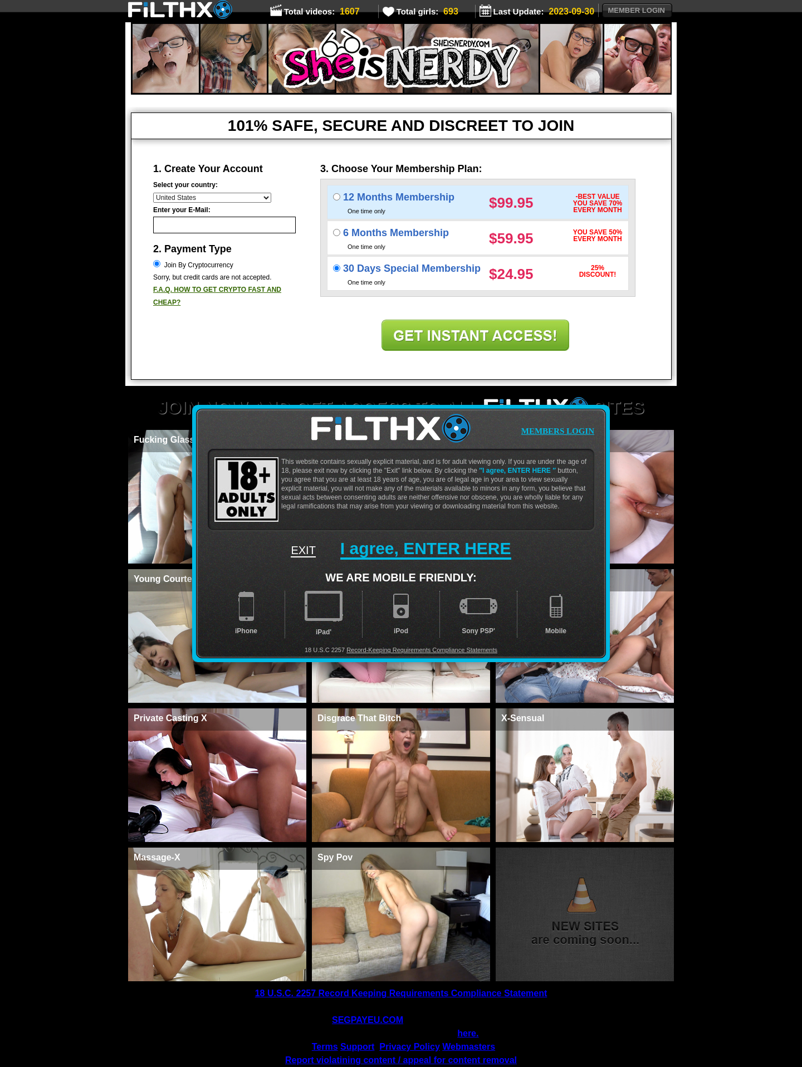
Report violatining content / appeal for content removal (401, 1060)
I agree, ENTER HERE (517, 470)
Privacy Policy (409, 1046)
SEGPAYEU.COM (367, 1020)
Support (357, 1046)
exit (303, 550)
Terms (325, 1046)
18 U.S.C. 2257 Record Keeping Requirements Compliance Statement (401, 993)
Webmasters (468, 1046)
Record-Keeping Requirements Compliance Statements (421, 650)
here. (467, 1033)
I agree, (425, 548)
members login (557, 431)
